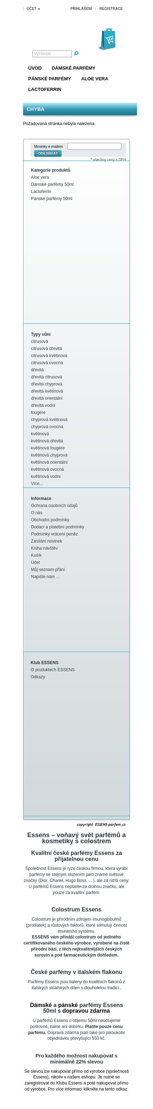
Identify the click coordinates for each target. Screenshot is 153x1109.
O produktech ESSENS (53, 669)
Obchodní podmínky (50, 519)
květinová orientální (49, 462)
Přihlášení (81, 9)
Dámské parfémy (73, 68)
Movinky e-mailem (48, 147)
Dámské (41, 1005)
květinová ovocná (47, 469)
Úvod (35, 68)
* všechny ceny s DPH (108, 160)
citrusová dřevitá (46, 348)
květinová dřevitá (47, 440)
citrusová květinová (49, 355)
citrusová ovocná (47, 362)
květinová (40, 433)
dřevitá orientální (47, 398)
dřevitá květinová (47, 391)
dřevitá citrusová (46, 377)
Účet (35, 562)
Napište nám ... (45, 576)
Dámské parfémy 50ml (52, 184)
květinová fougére (48, 448)
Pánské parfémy (49, 78)
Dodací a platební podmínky (57, 526)
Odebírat (48, 153)
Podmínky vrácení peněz (54, 534)
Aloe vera (94, 78)
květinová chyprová (49, 455)
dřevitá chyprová (46, 384)
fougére (38, 412)
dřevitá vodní (43, 405)
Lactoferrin (44, 89)
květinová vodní (45, 476)
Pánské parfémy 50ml (51, 198)
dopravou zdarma (86, 1011)
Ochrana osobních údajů (54, 505)
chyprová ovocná (47, 426)
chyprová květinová (49, 419)
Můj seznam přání (48, 569)
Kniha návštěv (44, 548)
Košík (36, 555)
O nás (36, 512)
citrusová (39, 341)
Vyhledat (42, 53)
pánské (68, 1005)
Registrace (111, 9)
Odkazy (38, 676)
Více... (37, 483)
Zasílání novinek (46, 541)
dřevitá (37, 369)
